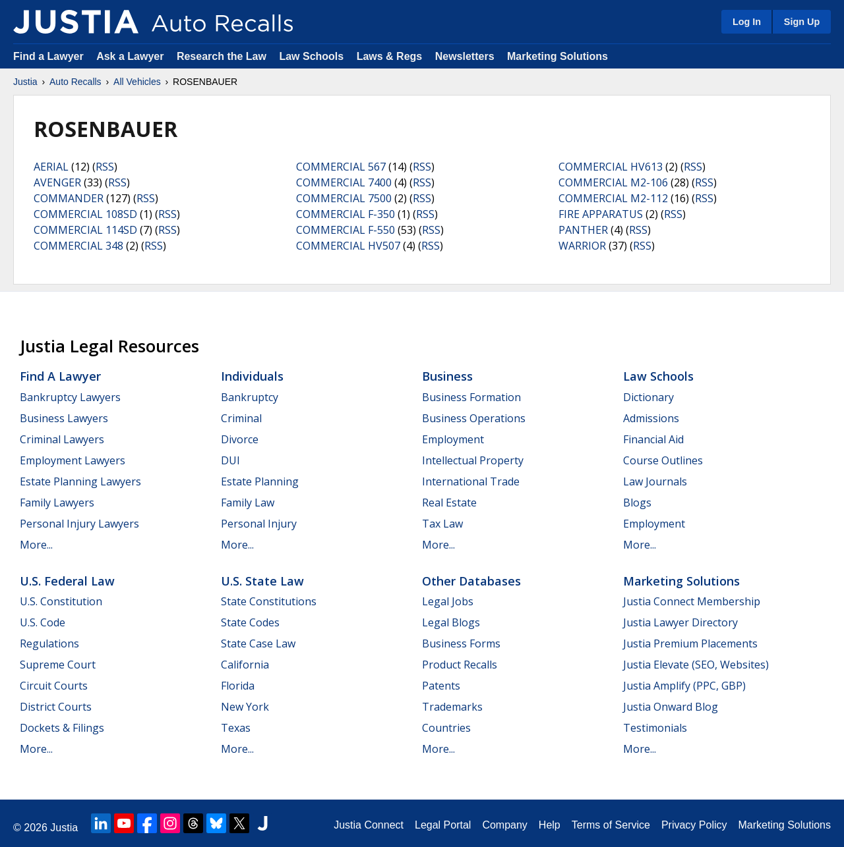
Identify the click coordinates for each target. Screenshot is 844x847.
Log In (747, 21)
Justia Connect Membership (691, 601)
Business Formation (471, 397)
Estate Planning (260, 481)
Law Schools (311, 56)
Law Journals (655, 481)
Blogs (637, 502)
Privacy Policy (694, 825)
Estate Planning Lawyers (80, 481)
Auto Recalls (75, 81)
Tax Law (442, 523)
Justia (25, 81)
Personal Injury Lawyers (79, 523)
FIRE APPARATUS (600, 214)
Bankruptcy (249, 397)
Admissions (651, 418)
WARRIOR (582, 245)
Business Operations (474, 418)
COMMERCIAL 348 (78, 245)
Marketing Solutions (557, 56)
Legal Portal (443, 825)
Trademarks (452, 706)
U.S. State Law (262, 581)
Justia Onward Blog (670, 706)
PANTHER (583, 230)
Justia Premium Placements (690, 643)
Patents (441, 685)
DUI (230, 460)
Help (549, 825)
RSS (105, 166)
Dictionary (648, 397)
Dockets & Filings (62, 728)
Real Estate (449, 502)
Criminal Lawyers (62, 439)
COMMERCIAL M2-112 (613, 198)
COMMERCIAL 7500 (344, 198)
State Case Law (258, 643)
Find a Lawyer (48, 56)
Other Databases (471, 581)
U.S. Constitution (61, 601)
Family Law (247, 502)
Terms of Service (611, 825)
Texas (236, 728)
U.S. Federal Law (67, 581)
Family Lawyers (57, 502)
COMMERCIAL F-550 (345, 230)
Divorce (239, 439)
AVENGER (57, 182)
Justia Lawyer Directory (680, 622)
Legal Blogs (451, 622)
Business (447, 376)
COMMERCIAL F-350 (345, 214)
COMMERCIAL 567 (341, 166)
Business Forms (461, 643)
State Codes (250, 622)
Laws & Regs (390, 56)
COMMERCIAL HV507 (348, 245)
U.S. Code (42, 622)
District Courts (56, 706)
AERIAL (51, 166)
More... (36, 544)
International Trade (471, 481)
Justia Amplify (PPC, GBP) (684, 685)
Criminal (241, 418)
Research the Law (221, 56)
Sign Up (802, 21)
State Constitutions (268, 601)
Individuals (252, 376)
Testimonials (655, 728)
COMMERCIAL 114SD (85, 230)
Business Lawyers (64, 418)
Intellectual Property (473, 460)
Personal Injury (259, 523)
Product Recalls (459, 664)
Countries (446, 728)
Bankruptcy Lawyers (70, 397)
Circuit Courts (54, 685)
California (245, 664)
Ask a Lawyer (131, 56)
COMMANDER (69, 198)
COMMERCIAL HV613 (610, 166)
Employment (453, 439)
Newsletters (465, 56)
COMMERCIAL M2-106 (613, 182)
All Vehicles (137, 81)
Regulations (49, 643)
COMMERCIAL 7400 (344, 182)
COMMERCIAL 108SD (85, 214)
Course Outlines (663, 460)
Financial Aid (653, 439)
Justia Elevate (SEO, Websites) (696, 664)
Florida (238, 685)
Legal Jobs (447, 601)
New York (245, 706)
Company (504, 825)
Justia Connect (369, 825)
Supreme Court (58, 664)
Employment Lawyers (72, 460)
